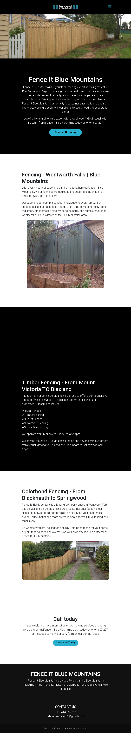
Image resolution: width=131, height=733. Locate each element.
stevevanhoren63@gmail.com (66, 716)
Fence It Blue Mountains (69, 728)
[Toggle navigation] (110, 7)
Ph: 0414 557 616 (65, 712)
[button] (10, 36)
